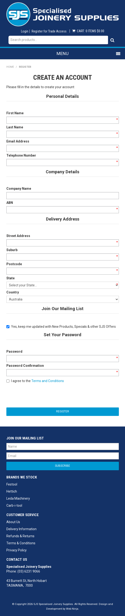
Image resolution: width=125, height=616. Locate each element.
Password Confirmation (25, 365)
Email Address (17, 141)
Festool (11, 484)
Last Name (14, 127)
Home (10, 66)
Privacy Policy (16, 550)
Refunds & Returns (20, 536)
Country (12, 292)
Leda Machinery (18, 498)
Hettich (11, 491)
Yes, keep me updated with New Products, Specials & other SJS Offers (61, 326)
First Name (15, 113)
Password (14, 351)
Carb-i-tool (14, 505)
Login (24, 31)
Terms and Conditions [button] (47, 381)
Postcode (14, 264)
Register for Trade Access (49, 31)
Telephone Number (21, 155)
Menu (63, 53)
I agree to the (35, 381)
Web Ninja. (72, 608)
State (10, 278)
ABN (9, 203)
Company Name (18, 188)
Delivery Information (21, 529)
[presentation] (42, 395)
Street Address (18, 236)
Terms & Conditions (20, 543)
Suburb (11, 250)
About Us (13, 522)
